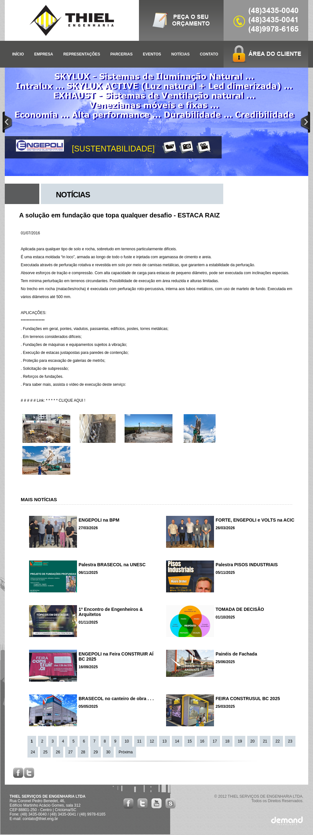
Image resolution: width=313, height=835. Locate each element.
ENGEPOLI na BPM (99, 520)
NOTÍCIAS (180, 54)
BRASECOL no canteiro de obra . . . (116, 698)
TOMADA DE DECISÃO (240, 609)
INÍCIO (18, 54)
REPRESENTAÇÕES (81, 54)
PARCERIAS (121, 54)
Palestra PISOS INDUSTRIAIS (247, 564)
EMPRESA (43, 54)
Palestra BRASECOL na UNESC (112, 564)
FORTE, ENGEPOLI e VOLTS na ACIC (255, 520)
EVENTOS (152, 54)
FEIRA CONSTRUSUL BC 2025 (248, 698)
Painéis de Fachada (236, 653)
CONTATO (209, 54)
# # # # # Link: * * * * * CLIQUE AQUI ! (53, 400)
